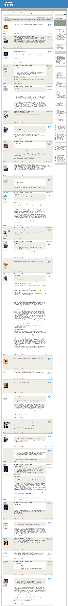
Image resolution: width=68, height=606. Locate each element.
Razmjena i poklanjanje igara (60, 43)
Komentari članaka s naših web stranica (25, 9)
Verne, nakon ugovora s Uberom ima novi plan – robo (60, 130)
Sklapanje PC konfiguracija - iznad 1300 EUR (61, 99)
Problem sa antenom (60, 153)
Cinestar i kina (59, 42)
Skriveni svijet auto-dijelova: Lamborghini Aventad (61, 132)
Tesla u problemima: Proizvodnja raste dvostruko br (61, 86)
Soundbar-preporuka (60, 69)
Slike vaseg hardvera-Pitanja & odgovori (60, 56)
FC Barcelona (59, 60)
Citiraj (49, 25)
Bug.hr (4, 9)
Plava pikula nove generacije (59, 67)
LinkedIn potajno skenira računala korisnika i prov (61, 30)
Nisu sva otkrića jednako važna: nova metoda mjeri (61, 79)
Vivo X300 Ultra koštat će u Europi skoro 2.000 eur (61, 33)
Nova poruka (50, 12)
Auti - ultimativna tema (60, 70)
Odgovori (49, 24)
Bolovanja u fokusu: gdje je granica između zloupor (61, 31)
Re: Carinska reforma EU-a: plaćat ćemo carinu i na (23, 50)
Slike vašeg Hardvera (60, 92)
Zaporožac (5, 464)
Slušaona (58, 62)
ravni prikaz (43, 17)
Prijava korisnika (58, 18)
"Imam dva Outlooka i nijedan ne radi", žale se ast (61, 122)
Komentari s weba (13, 9)
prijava (40, 9)
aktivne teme (48, 9)
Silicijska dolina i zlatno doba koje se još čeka (60, 134)
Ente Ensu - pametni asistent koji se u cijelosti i (61, 159)
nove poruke (57, 9)
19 (15, 225)
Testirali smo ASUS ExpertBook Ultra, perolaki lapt (61, 118)
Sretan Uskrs (59, 84)
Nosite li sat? (59, 41)
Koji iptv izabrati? (59, 144)
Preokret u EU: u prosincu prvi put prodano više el (61, 101)
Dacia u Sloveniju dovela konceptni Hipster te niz (61, 107)
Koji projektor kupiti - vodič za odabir (61, 77)
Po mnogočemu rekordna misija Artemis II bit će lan (61, 115)
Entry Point (5, 65)
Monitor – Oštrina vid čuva (61, 137)
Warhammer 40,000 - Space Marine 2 (61, 150)
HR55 (4, 371)
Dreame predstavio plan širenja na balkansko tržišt (61, 128)
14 (15, 33)
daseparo (5, 576)
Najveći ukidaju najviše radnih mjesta (60, 94)
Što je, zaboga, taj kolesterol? (60, 74)
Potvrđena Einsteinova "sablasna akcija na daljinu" (61, 83)
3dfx (4, 273)
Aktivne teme (58, 27)
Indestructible (6, 111)
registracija (43, 9)
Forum (7, 9)
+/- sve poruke (37, 17)
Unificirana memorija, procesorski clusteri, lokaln (61, 114)
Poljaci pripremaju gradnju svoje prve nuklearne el (61, 124)
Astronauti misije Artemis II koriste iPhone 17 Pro (61, 38)
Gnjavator (5, 448)
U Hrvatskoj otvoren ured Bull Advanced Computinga (61, 126)
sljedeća (6, 17)
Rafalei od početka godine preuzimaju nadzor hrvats (61, 50)
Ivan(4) (4, 141)
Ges (4, 521)
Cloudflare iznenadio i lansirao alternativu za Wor (61, 165)
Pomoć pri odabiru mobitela (61, 68)
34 (15, 47)
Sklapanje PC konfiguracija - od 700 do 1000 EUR (61, 97)
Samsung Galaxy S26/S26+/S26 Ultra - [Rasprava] (60, 103)
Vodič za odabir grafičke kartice (61, 40)
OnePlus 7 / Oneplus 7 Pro (61, 157)
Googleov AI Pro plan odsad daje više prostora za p (61, 72)
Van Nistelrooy (6, 552)
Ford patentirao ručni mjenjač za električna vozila (61, 146)
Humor (58, 156)
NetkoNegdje (6, 394)
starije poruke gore (50, 17)
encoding (5, 86)
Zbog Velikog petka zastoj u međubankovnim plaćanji (61, 155)
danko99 (5, 538)
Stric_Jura (5, 227)
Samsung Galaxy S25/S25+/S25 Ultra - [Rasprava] (60, 46)
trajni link (50, 33)
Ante (4, 50)
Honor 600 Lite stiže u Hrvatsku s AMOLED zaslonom (60, 120)
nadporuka (50, 62)
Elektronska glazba (60, 138)
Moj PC (5, 33)
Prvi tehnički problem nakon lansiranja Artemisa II (61, 96)
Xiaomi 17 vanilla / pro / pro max (61, 76)
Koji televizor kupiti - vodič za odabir (61, 54)
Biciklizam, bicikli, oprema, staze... (61, 81)
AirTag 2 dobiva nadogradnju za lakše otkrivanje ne (60, 91)
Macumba (5, 419)
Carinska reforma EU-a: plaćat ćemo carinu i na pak (24, 36)
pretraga (64, 9)
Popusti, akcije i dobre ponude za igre (60, 140)
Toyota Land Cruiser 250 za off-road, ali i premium (61, 136)
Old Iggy (5, 241)
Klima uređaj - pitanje (60, 61)
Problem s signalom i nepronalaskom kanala (60, 143)
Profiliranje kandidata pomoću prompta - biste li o (61, 112)
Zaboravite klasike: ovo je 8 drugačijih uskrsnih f (61, 35)
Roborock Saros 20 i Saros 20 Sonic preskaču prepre (61, 106)
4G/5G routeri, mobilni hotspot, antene (60, 148)
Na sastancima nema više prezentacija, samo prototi (61, 59)
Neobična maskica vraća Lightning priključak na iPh (61, 162)
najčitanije (52, 9)
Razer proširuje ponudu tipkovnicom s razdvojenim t (61, 161)
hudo (4, 36)
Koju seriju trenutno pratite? (61, 57)
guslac (4, 381)
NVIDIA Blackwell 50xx (60, 36)
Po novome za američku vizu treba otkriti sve (61, 64)
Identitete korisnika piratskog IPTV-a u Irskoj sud (61, 152)
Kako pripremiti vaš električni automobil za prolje (60, 110)
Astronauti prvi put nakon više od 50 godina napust (61, 65)
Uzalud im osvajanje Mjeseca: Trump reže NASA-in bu (60, 48)
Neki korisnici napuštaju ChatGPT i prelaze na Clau (61, 141)
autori (61, 9)
